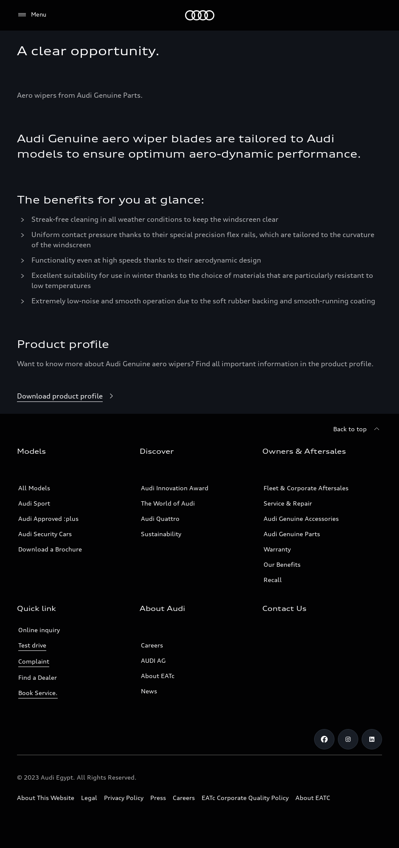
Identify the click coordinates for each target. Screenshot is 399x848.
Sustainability (161, 533)
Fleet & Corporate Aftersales (306, 488)
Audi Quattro (160, 518)
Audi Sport (34, 503)
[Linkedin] (372, 739)
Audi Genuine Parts (292, 533)
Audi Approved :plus (48, 518)
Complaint (33, 661)
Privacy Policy (123, 797)
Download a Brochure (50, 549)
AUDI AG (153, 660)
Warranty (277, 549)
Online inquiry (39, 629)
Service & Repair (288, 503)
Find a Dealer (37, 677)
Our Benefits (282, 564)
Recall (273, 579)
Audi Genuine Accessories (301, 518)
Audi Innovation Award (174, 488)
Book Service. (38, 692)
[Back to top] (357, 429)
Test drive (32, 645)
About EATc (157, 675)
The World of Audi (168, 503)
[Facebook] (324, 739)
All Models (34, 488)
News (149, 691)
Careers (152, 645)
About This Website (45, 797)
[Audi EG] (199, 15)
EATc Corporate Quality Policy (245, 797)
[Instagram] (348, 739)
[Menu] (31, 15)
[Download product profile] (66, 396)
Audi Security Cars (45, 533)
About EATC (312, 797)
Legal (89, 797)
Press (158, 797)
